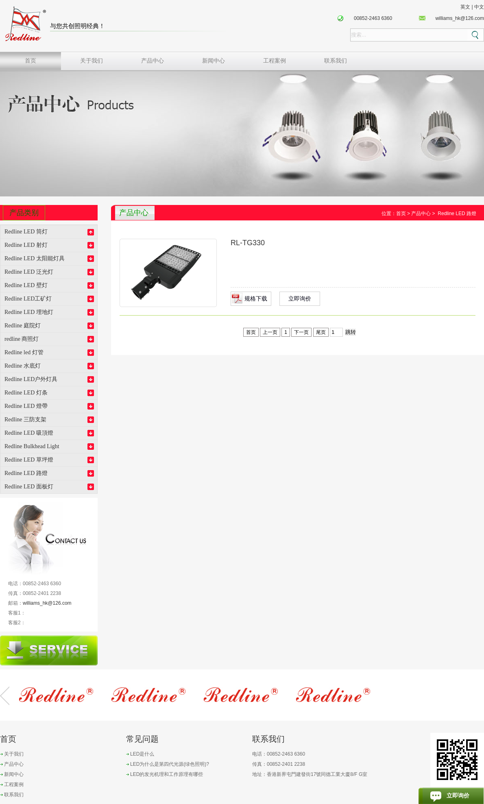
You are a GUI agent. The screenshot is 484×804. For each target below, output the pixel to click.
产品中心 (152, 61)
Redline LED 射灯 (26, 245)
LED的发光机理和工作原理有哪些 (166, 774)
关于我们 (91, 61)
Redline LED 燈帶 (26, 406)
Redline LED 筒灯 (26, 232)
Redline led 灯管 (24, 352)
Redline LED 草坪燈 (28, 460)
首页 (30, 61)
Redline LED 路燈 (26, 473)
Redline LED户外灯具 (30, 379)
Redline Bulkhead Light (31, 446)
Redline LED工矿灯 (28, 299)
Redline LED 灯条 (26, 393)
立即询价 (299, 298)
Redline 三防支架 (25, 419)
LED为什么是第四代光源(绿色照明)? (169, 764)
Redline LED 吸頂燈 (28, 433)
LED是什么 (142, 754)
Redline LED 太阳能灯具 (34, 258)
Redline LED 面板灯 (28, 487)
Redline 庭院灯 (22, 325)
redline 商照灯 (21, 339)
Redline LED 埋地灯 (28, 312)
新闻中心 (213, 61)
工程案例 (274, 61)
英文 (465, 7)
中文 (479, 7)
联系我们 (335, 61)
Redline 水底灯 (22, 366)
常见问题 (142, 738)
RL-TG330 (248, 243)
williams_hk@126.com (459, 18)
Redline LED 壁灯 (26, 285)
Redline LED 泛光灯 (28, 272)
